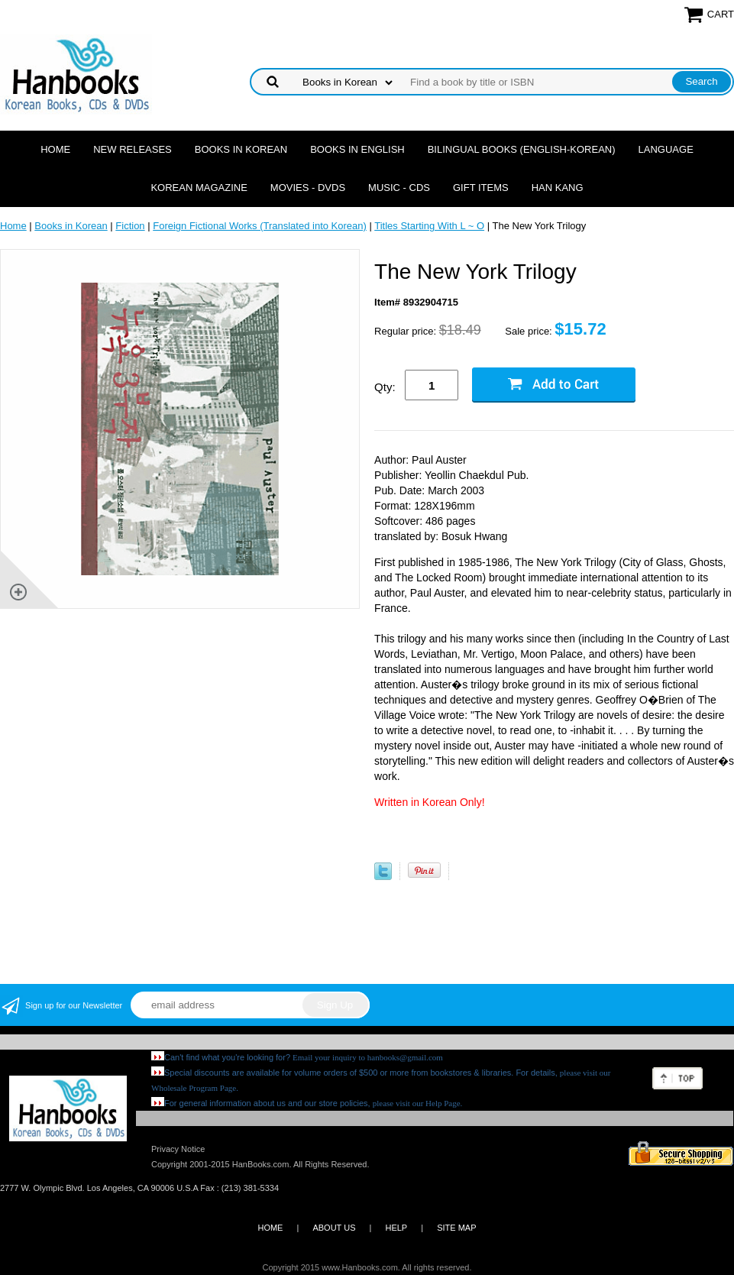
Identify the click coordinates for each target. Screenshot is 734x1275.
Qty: (385, 386)
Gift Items (481, 187)
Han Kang (558, 187)
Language (666, 149)
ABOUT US (333, 1227)
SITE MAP (456, 1227)
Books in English (357, 149)
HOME (270, 1227)
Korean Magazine (198, 187)
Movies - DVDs (307, 187)
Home (55, 149)
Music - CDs (399, 187)
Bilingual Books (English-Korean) (522, 149)
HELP (396, 1227)
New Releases (132, 149)
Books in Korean (241, 149)
